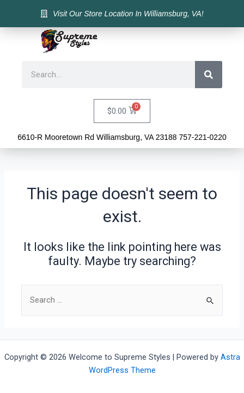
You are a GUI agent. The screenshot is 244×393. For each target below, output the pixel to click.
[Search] (208, 74)
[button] (216, 41)
